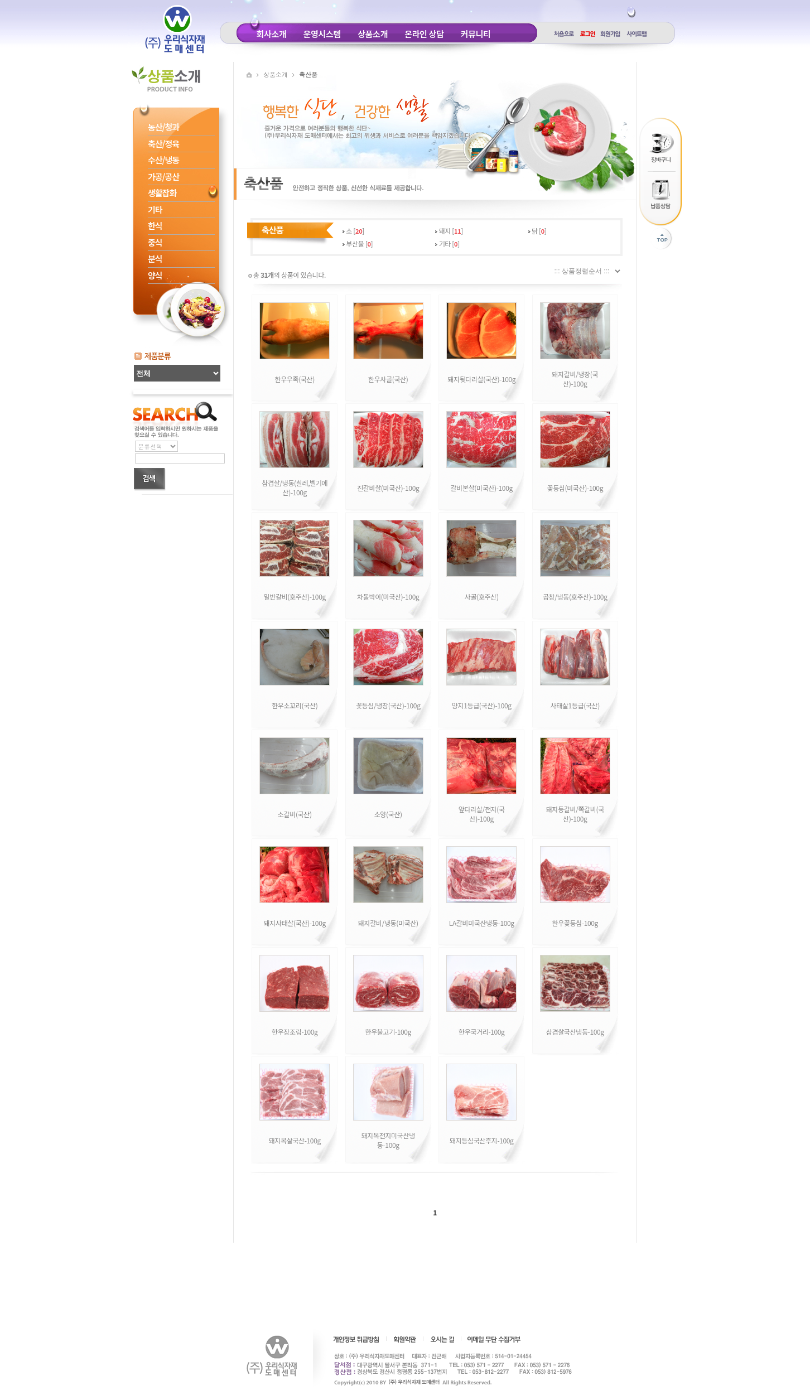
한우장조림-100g (295, 1031)
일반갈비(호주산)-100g (295, 596)
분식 (155, 258)
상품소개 (373, 34)
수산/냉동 (163, 160)
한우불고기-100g (388, 1031)
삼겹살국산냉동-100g (575, 1031)
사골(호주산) (482, 596)
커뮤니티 (476, 34)
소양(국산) (388, 814)
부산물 (355, 243)
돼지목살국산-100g (295, 1140)
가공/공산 (163, 176)
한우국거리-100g (482, 1031)
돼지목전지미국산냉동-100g (388, 1140)
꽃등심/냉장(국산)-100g (388, 705)
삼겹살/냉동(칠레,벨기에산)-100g (294, 487)
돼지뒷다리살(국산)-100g (481, 379)
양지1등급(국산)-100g (482, 705)
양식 (155, 275)
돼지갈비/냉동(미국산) (388, 923)
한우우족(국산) (295, 379)
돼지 (445, 230)
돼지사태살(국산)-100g (295, 923)
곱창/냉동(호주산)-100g (575, 596)
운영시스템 (322, 34)
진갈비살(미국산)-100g (388, 488)
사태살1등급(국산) (575, 705)
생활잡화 (162, 193)
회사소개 (272, 34)
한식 (155, 225)
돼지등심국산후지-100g (482, 1140)
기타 (155, 209)
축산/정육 (163, 143)
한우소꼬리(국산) (294, 705)
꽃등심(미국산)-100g (575, 488)
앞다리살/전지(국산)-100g (482, 813)
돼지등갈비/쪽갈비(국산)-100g (575, 813)
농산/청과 (163, 127)
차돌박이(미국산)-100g (388, 596)
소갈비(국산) (295, 814)
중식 (155, 242)
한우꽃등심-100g (575, 923)
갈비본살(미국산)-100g (482, 488)
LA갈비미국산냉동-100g (481, 923)
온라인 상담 (423, 34)
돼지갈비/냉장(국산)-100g (575, 378)
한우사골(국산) (388, 379)
